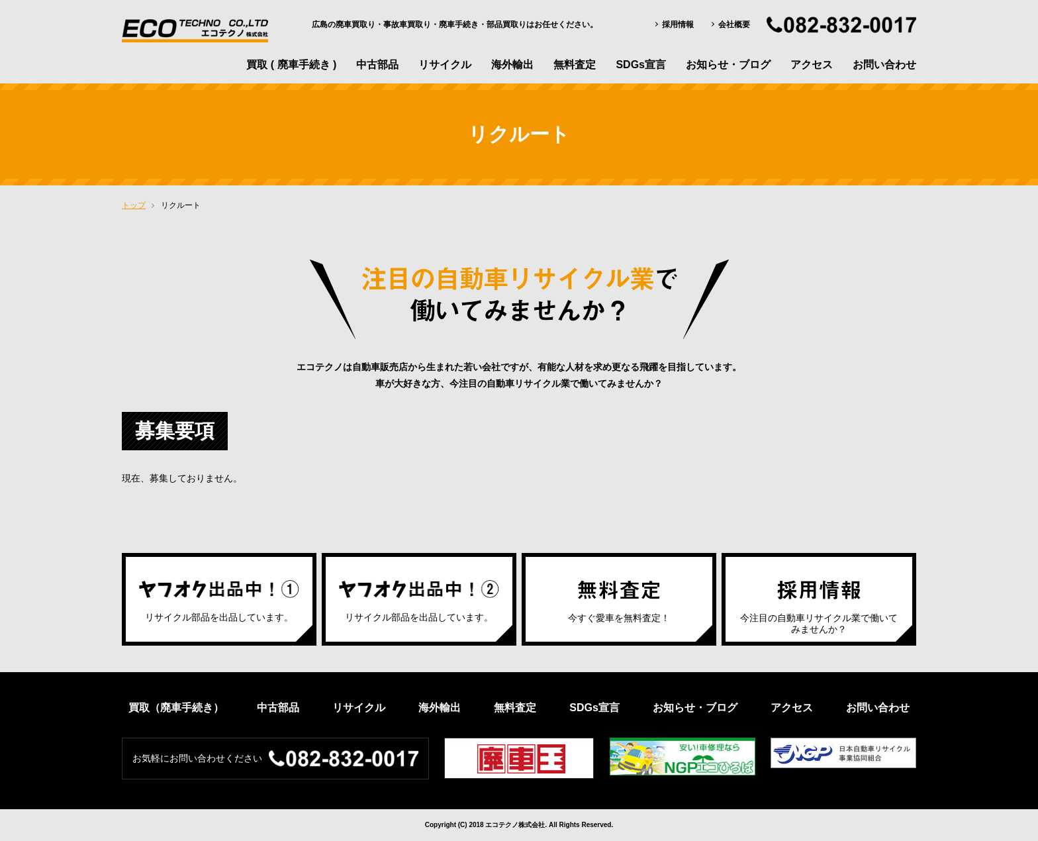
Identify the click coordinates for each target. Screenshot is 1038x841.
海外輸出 (512, 64)
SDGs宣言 (641, 64)
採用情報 (678, 24)
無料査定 (574, 64)
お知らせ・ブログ (728, 64)
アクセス (811, 64)
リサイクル (444, 64)
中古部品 (377, 64)
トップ (134, 205)
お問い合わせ (884, 64)
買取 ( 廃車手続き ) (291, 64)
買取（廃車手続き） (176, 707)
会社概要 (734, 24)
